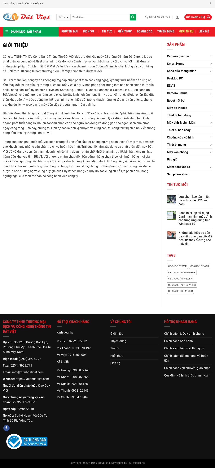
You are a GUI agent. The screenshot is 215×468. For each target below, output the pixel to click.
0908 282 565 (79, 377)
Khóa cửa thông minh (181, 71)
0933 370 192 (81, 348)
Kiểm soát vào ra (178, 167)
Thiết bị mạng (176, 145)
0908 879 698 (81, 370)
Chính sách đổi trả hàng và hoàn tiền (186, 358)
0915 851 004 (77, 355)
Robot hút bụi (176, 100)
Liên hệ (204, 31)
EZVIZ (171, 85)
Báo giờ (172, 159)
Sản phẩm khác (177, 174)
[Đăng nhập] (177, 17)
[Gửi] (133, 17)
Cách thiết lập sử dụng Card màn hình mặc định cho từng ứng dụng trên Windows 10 (195, 218)
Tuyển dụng (165, 31)
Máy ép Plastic (177, 108)
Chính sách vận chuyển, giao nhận (187, 368)
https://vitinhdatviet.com (32, 379)
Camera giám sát (179, 56)
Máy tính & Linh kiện (181, 122)
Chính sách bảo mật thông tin (184, 348)
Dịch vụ (90, 31)
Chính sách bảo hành (178, 341)
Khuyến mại (69, 31)
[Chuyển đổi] (210, 56)
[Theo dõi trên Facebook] (210, 3)
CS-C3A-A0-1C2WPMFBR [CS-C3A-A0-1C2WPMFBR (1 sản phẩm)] (181, 272)
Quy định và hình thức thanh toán (186, 375)
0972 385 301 (78, 341)
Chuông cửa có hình (180, 137)
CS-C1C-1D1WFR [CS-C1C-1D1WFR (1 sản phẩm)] (177, 266)
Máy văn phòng (177, 152)
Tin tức (107, 31)
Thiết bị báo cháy (179, 130)
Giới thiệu (186, 31)
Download (144, 31)
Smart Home (175, 64)
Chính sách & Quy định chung (184, 333)
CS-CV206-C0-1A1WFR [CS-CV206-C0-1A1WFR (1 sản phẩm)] (180, 291)
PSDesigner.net (137, 463)
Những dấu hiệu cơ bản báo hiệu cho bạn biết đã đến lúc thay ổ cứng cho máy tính (195, 238)
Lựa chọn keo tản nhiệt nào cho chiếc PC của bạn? (193, 200)
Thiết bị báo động (179, 115)
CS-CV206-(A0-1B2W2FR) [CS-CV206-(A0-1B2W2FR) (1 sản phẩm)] (182, 284)
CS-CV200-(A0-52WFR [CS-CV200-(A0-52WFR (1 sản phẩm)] (180, 278)
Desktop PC (175, 78)
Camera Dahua (177, 93)
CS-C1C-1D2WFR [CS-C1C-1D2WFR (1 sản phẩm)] (199, 266)
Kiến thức (124, 31)
